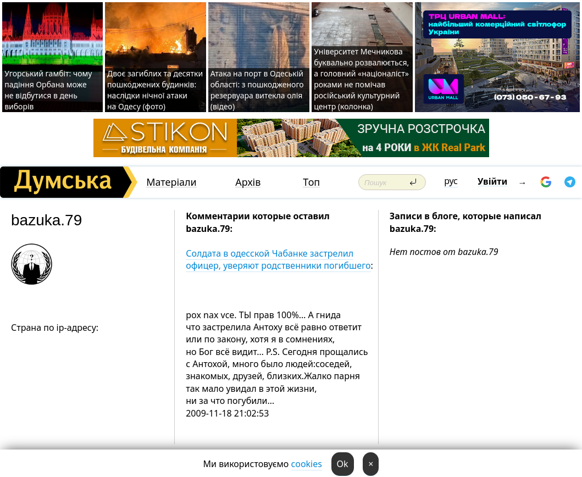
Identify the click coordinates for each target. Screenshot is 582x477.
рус (451, 181)
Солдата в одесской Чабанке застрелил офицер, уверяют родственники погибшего (278, 259)
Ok (342, 464)
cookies (306, 464)
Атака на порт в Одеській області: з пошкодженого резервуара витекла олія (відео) (257, 90)
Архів (247, 182)
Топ (311, 182)
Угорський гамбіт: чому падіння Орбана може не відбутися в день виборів (48, 90)
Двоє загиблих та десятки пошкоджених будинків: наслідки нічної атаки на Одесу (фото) (155, 90)
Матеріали (171, 182)
